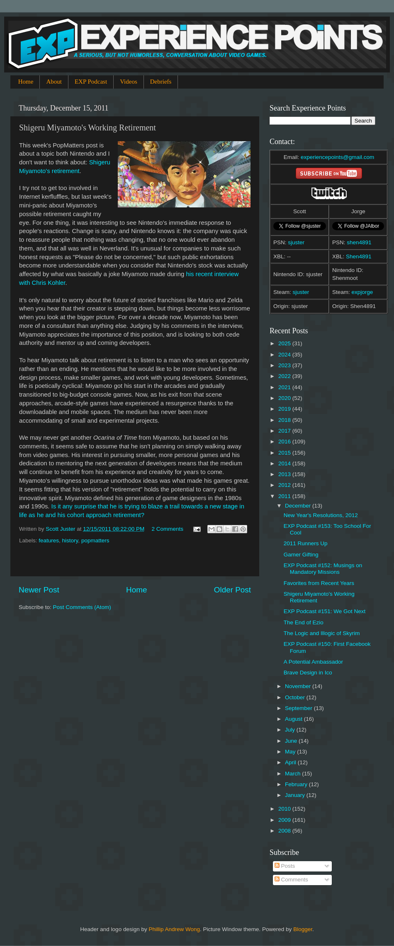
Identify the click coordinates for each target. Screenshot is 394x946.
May (291, 752)
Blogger (302, 929)
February (297, 784)
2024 (285, 354)
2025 (285, 343)
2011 (285, 496)
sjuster (296, 242)
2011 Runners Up (306, 543)
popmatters (95, 540)
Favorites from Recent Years (319, 583)
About (54, 81)
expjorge (362, 292)
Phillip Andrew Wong (174, 929)
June (292, 741)
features (49, 540)
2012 (285, 485)
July (291, 730)
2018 (285, 420)
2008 (285, 831)
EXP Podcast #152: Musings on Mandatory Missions (323, 568)
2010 (285, 809)
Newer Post (39, 589)
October (295, 697)
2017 (285, 431)
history (70, 540)
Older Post (232, 589)
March (293, 773)
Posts (285, 866)
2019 (285, 409)
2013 (285, 474)
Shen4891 (359, 256)
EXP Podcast (91, 81)
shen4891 (359, 242)
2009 (285, 820)
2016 (285, 441)
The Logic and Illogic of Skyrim (322, 633)
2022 (285, 376)
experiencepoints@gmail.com (337, 157)
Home (26, 81)
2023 (285, 365)
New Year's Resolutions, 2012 (321, 515)
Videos (128, 81)
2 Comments (167, 529)
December (298, 506)
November (298, 686)
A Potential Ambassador (313, 662)
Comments (291, 879)
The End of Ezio (303, 622)
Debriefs (161, 81)
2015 (285, 453)
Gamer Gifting (301, 554)
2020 (285, 398)
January (295, 795)
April (291, 762)
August (294, 719)
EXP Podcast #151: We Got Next (325, 611)
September (299, 708)
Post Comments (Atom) (82, 607)
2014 (285, 463)
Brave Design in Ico (308, 672)
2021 (285, 387)
